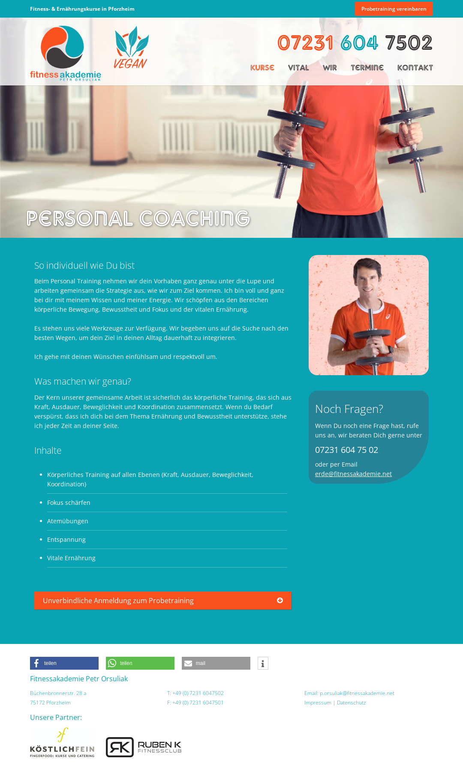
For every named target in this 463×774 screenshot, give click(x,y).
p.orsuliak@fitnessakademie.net (357, 693)
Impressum (317, 702)
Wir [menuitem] (330, 67)
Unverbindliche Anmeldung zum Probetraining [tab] (118, 600)
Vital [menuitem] (298, 67)
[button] (64, 663)
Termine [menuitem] (367, 67)
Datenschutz (351, 702)
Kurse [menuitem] (262, 67)
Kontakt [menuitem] (415, 67)
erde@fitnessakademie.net (353, 474)
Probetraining (394, 8)
